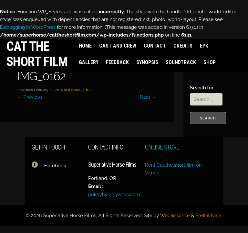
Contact (155, 46)
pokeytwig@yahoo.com (114, 194)
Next (148, 97)
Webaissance (175, 215)
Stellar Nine (209, 215)
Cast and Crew (117, 46)
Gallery (88, 62)
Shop (209, 62)
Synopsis (147, 62)
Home (85, 46)
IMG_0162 (83, 90)
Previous (30, 97)
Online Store (162, 147)
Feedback (117, 62)
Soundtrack (181, 62)
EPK (204, 46)
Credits (182, 46)
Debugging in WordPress (28, 27)
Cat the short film (36, 54)
